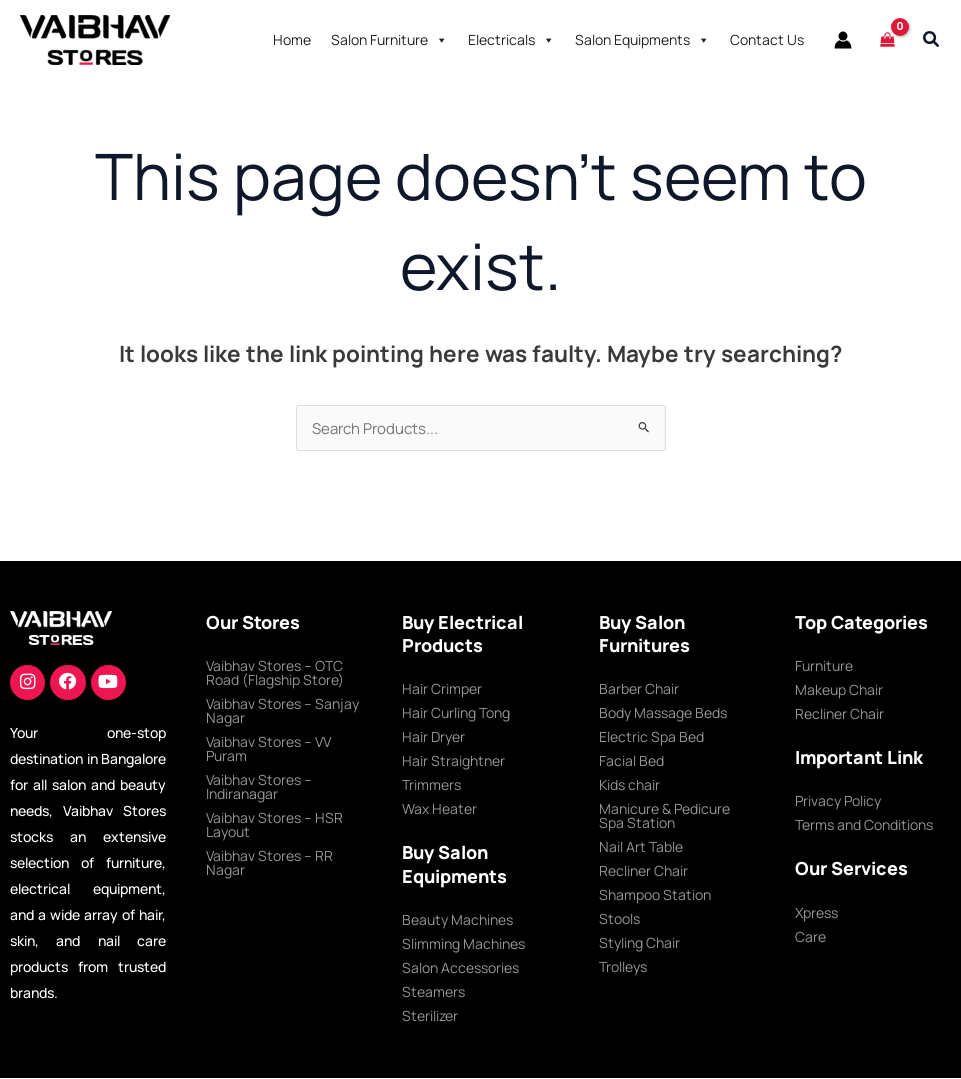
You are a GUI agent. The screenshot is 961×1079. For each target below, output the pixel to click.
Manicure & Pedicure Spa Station (664, 816)
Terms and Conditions (864, 825)
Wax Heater (439, 809)
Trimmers (431, 785)
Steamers (433, 992)
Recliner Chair (643, 871)
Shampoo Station (655, 895)
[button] (932, 40)
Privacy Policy (838, 801)
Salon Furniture (389, 40)
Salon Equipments (642, 40)
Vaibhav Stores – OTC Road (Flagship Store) (275, 673)
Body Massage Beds (663, 713)
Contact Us (767, 39)
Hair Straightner (453, 761)
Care (810, 937)
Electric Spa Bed (651, 737)
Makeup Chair (839, 690)
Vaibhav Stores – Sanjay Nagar (282, 711)
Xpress (816, 913)
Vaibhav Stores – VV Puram (268, 749)
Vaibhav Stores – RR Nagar (269, 863)
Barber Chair (639, 689)
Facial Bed (631, 761)
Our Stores (253, 623)
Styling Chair (639, 943)
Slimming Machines (463, 944)
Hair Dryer (433, 737)
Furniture (824, 666)
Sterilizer (430, 1016)
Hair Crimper (442, 689)
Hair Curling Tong (456, 713)
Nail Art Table (641, 847)
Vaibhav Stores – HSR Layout (274, 825)
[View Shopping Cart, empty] (887, 39)
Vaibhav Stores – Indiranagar (259, 787)
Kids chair (629, 785)
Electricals (511, 40)
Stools (619, 919)
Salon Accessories (460, 968)
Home (292, 39)
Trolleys (623, 967)
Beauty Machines (457, 920)
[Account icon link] (843, 40)
